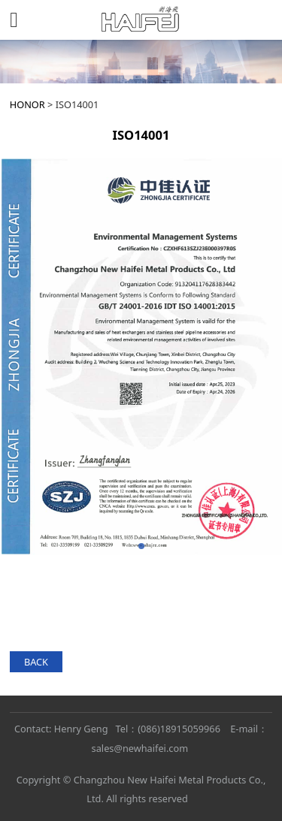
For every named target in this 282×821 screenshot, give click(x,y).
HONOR (27, 104)
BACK (36, 662)
